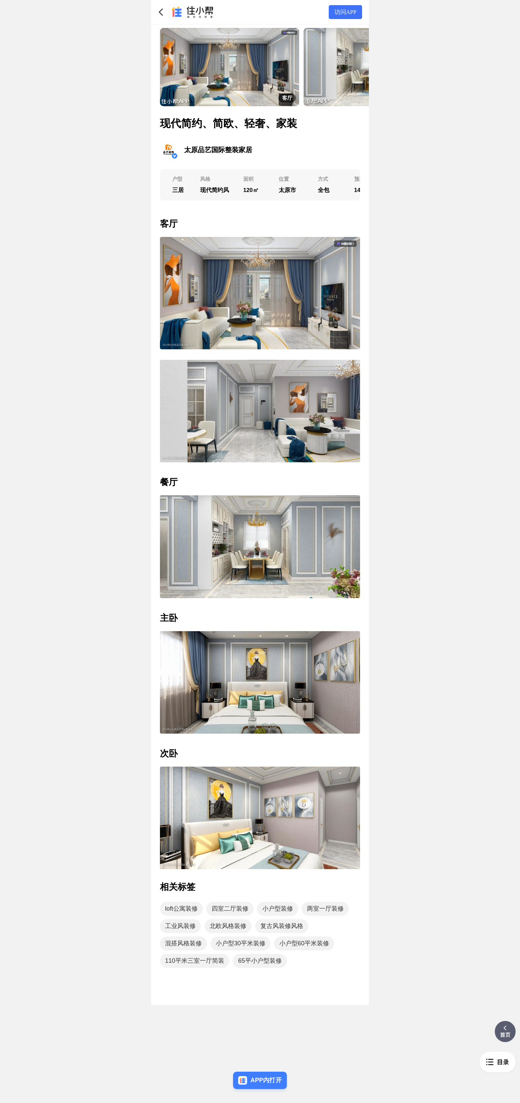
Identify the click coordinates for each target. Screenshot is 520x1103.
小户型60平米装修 (304, 943)
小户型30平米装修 (240, 943)
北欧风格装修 (228, 926)
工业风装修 (180, 926)
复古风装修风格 (281, 926)
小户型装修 (277, 908)
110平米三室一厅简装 (194, 960)
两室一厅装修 (325, 908)
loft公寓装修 (181, 908)
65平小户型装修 (260, 960)
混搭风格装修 (183, 943)
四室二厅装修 (230, 908)
